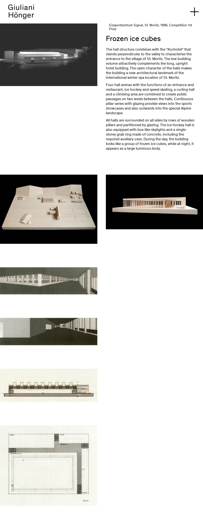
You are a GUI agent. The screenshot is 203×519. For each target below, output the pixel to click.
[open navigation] (194, 11)
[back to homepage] (21, 13)
